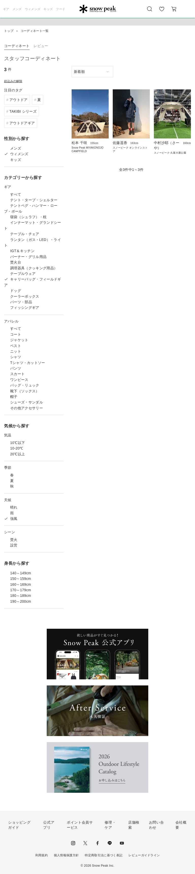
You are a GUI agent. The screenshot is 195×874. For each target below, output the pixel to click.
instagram (73, 843)
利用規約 (41, 855)
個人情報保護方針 (66, 855)
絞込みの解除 (13, 81)
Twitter (85, 843)
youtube (122, 843)
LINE (110, 843)
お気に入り (162, 11)
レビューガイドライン (144, 855)
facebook (97, 843)
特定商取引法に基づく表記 (103, 855)
